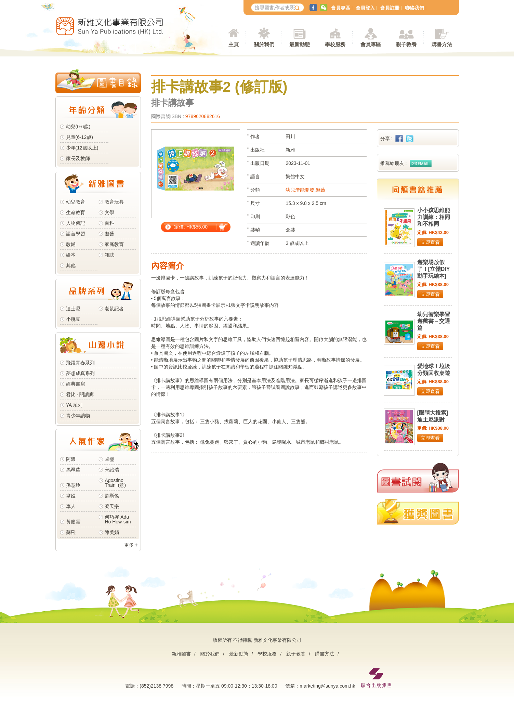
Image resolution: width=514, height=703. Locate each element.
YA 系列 (74, 405)
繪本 (71, 255)
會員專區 (340, 8)
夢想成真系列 (80, 373)
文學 (109, 212)
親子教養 (295, 653)
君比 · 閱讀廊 (80, 394)
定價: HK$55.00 (191, 227)
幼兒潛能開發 (300, 190)
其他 (71, 265)
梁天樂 (112, 506)
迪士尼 (73, 308)
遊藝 (109, 233)
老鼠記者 (114, 308)
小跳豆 (73, 319)
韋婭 (71, 495)
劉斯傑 (112, 495)
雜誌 (109, 255)
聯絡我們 (414, 8)
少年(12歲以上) (82, 148)
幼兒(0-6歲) (78, 126)
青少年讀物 (78, 415)
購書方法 (324, 653)
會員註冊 (389, 8)
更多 (129, 545)
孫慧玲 (73, 485)
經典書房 (75, 384)
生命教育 (75, 212)
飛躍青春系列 (80, 362)
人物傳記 (75, 223)
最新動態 (238, 653)
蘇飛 (71, 532)
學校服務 (335, 44)
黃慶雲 (73, 521)
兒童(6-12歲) (81, 137)
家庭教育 (114, 244)
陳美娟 (112, 532)
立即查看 (430, 242)
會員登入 (365, 8)
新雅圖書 (181, 653)
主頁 (233, 44)
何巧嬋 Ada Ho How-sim (118, 519)
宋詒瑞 (112, 469)
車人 (71, 506)
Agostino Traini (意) (115, 483)
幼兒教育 (75, 202)
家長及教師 (78, 158)
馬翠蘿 (73, 469)
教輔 (71, 244)
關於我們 (210, 653)
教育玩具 (114, 202)
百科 (109, 223)
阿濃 (71, 459)
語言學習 (75, 233)
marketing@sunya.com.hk (327, 686)
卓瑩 (109, 459)
